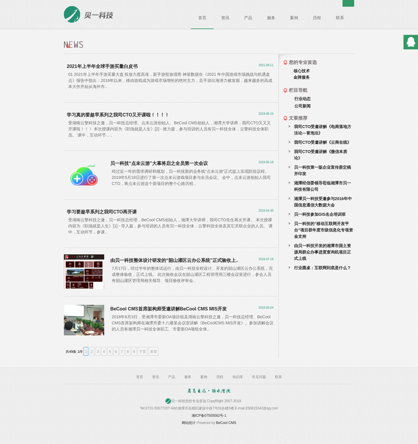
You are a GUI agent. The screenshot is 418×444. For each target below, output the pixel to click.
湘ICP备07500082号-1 (209, 416)
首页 (202, 17)
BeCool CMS (226, 423)
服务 (271, 17)
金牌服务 (301, 77)
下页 (142, 352)
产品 (248, 17)
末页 (153, 352)
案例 (294, 17)
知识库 (238, 377)
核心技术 (301, 71)
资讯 (225, 17)
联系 (340, 17)
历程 (317, 17)
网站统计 (189, 423)
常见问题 (259, 377)
